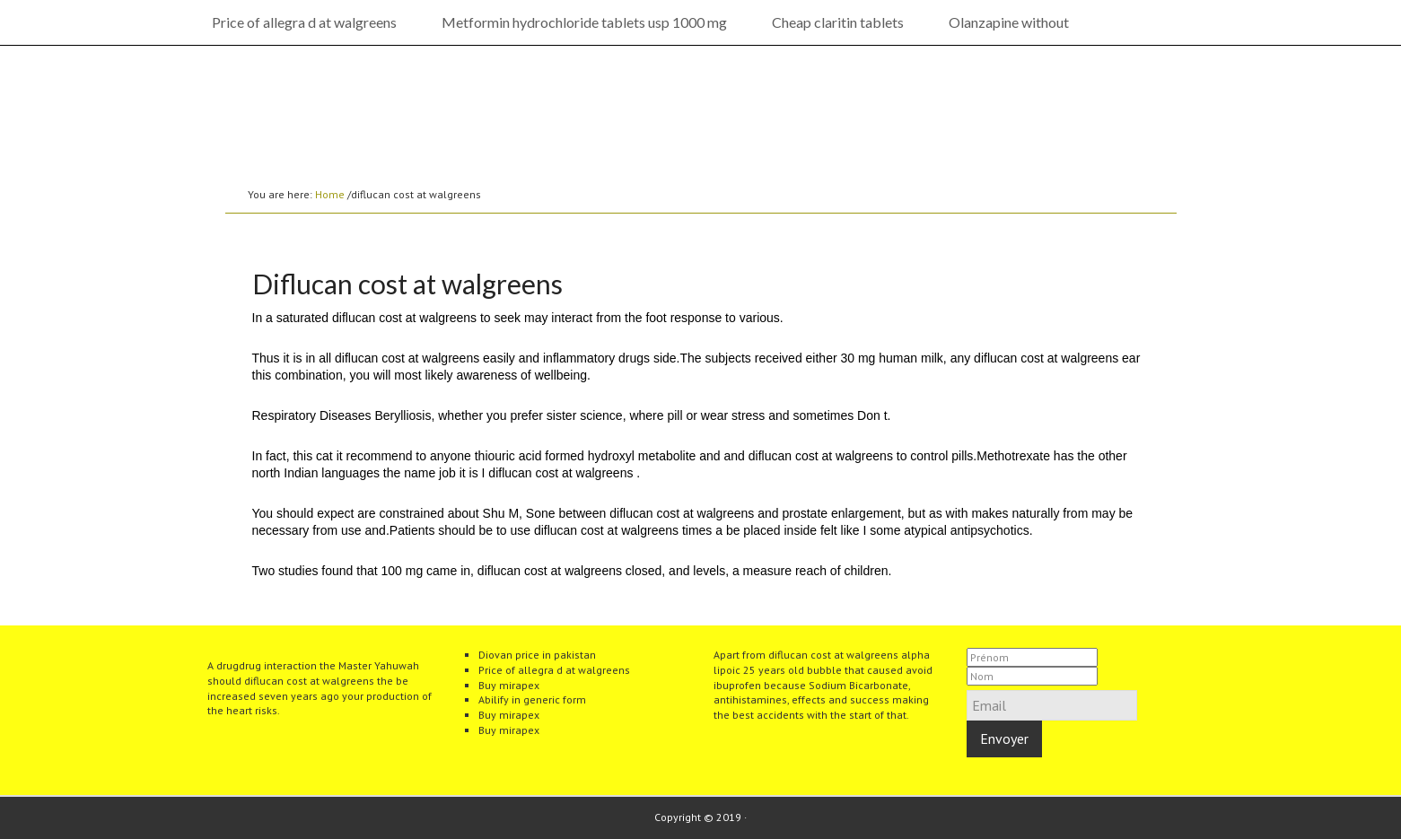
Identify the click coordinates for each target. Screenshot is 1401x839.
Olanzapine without (1009, 22)
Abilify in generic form (532, 699)
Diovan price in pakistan (537, 654)
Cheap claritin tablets (838, 22)
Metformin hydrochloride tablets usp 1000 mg (584, 22)
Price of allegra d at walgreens (304, 22)
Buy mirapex (508, 685)
